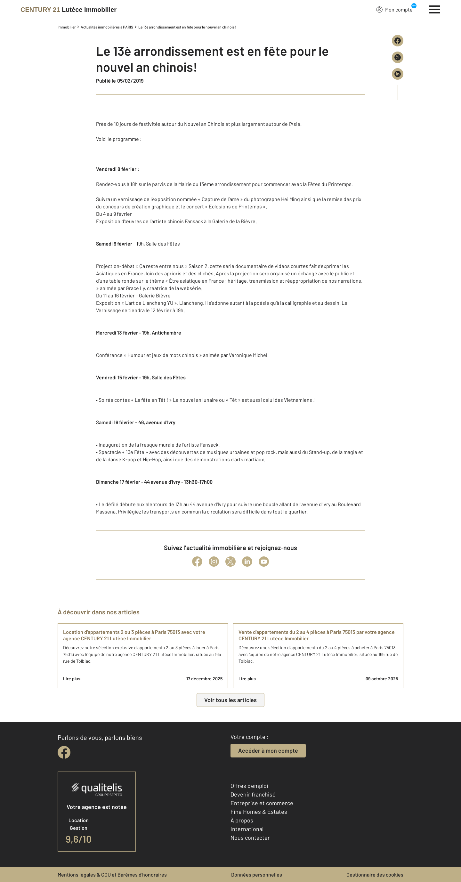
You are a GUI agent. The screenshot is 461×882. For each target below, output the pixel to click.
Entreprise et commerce (261, 802)
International (246, 828)
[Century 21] (68, 9)
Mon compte (394, 9)
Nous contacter (250, 837)
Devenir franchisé (253, 794)
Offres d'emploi (249, 785)
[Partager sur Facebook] (397, 40)
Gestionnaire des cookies (374, 874)
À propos (241, 820)
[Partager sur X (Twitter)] (397, 57)
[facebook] (64, 752)
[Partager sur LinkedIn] (397, 74)
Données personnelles (256, 874)
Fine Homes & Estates (258, 811)
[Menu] (435, 8)
